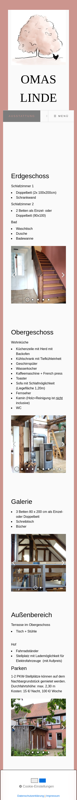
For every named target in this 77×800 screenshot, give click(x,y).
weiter (62, 278)
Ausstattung (22, 116)
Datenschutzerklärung (30, 795)
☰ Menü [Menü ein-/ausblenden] (61, 116)
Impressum (53, 795)
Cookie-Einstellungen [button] (36, 786)
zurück (15, 278)
